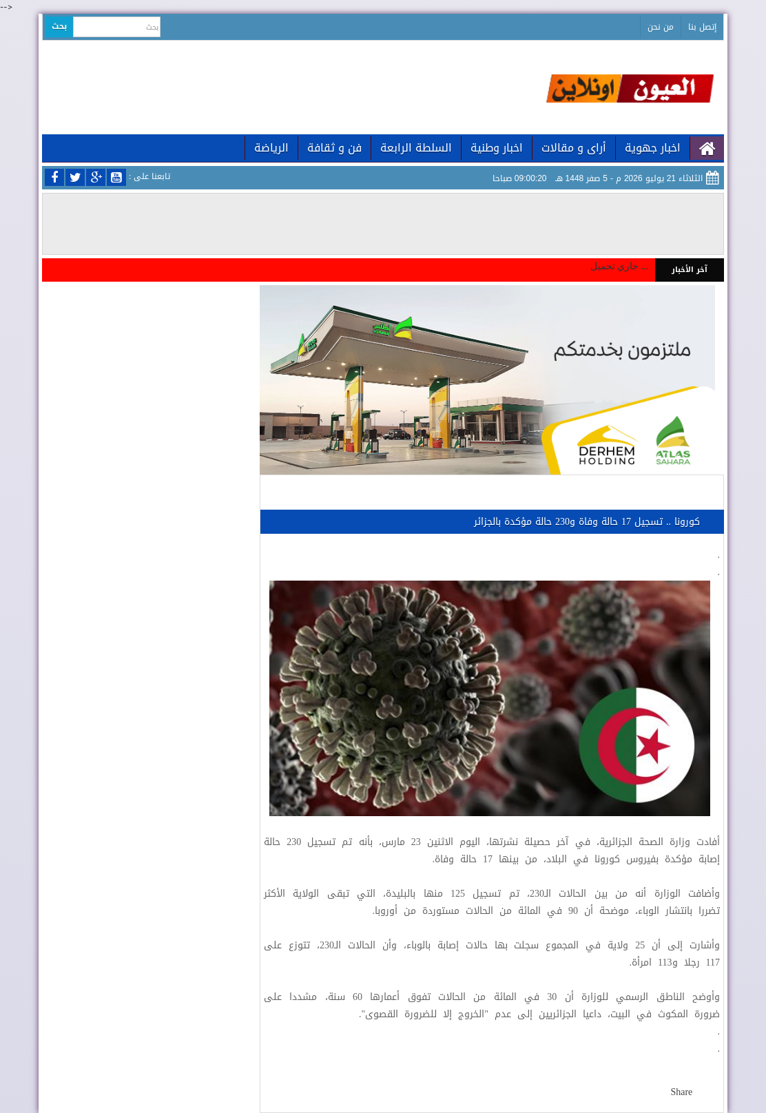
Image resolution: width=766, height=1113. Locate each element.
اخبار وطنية (496, 147)
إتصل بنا (702, 26)
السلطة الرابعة (416, 147)
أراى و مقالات (573, 147)
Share (681, 1092)
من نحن (661, 26)
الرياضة (271, 147)
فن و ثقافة (334, 147)
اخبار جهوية (653, 147)
